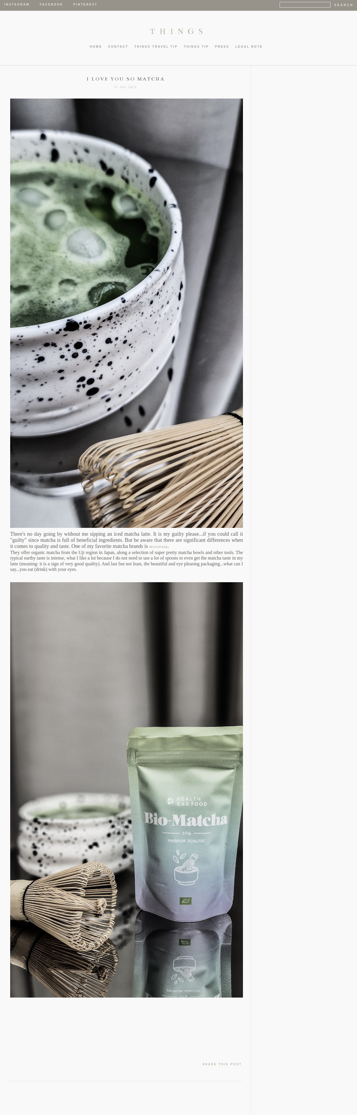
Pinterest (85, 4)
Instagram (17, 4)
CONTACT (118, 46)
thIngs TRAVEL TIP (156, 46)
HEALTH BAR (158, 546)
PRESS (222, 46)
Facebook (51, 4)
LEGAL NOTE (249, 46)
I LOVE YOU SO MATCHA (125, 79)
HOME (96, 46)
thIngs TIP (196, 46)
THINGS (178, 31)
